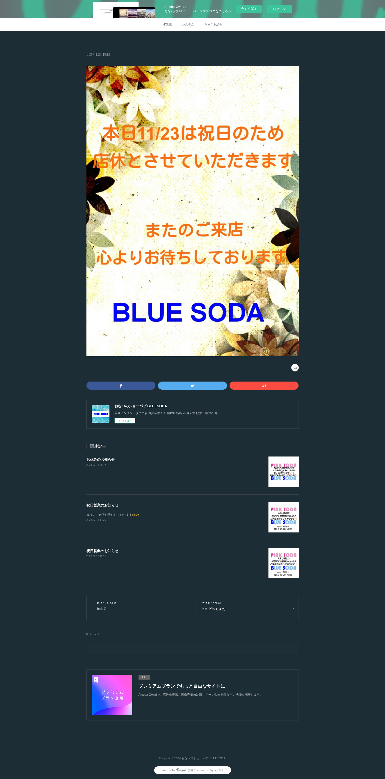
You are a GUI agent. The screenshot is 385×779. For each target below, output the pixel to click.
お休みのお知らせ (100, 460)
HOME (167, 24)
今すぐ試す (249, 9)
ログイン (279, 9)
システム (188, 24)
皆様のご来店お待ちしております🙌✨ (113, 515)
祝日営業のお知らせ (102, 505)
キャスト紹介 (213, 24)
